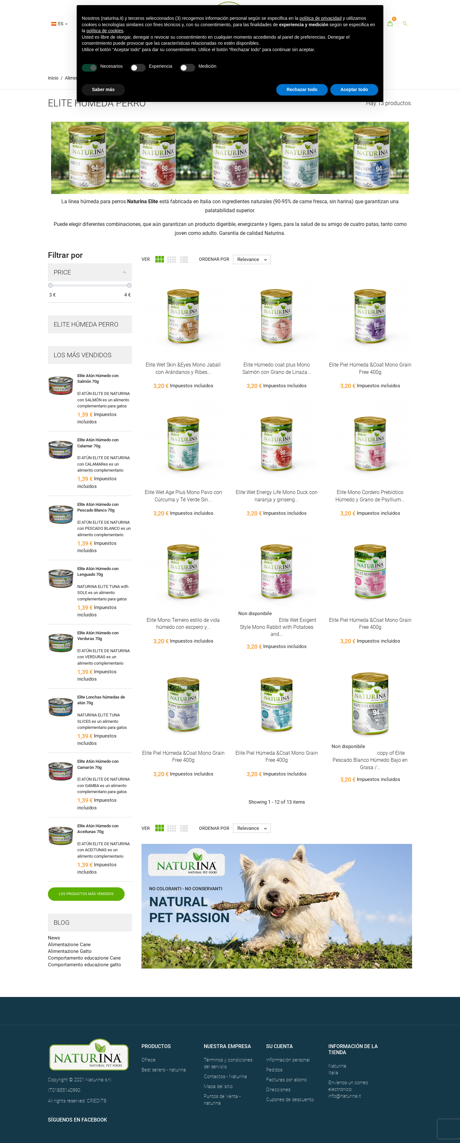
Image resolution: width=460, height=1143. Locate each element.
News (54, 938)
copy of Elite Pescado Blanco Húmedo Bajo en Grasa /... (370, 760)
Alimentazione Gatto (70, 951)
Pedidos (274, 1070)
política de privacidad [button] (321, 18)
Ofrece (149, 1060)
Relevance (253, 259)
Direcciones (278, 1090)
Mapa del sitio (218, 1086)
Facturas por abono (286, 1080)
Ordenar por (214, 259)
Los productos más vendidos (86, 894)
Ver (146, 259)
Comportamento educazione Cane (84, 958)
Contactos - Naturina (225, 1076)
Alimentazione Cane (69, 944)
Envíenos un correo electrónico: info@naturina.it (348, 1089)
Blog (62, 922)
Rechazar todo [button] (302, 89)
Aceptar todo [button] (354, 89)
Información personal (288, 1060)
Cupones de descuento (290, 1099)
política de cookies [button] (105, 30)
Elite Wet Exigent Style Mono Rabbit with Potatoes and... (278, 627)
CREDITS (96, 1101)
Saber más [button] (103, 89)
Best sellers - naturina (164, 1070)
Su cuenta (279, 1046)
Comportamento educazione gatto (84, 965)
